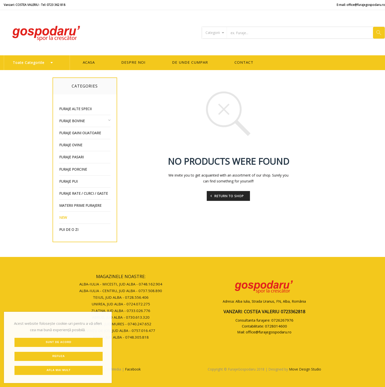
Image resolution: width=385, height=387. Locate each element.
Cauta (379, 32)
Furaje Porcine (73, 169)
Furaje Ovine (70, 145)
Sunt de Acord (58, 342)
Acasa (89, 62)
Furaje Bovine (72, 121)
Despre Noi (133, 62)
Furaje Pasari (71, 157)
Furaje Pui (68, 181)
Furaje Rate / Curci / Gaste (83, 193)
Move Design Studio (305, 369)
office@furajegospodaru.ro (268, 331)
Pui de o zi (68, 229)
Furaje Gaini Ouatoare (80, 133)
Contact (243, 62)
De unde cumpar (190, 62)
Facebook (133, 369)
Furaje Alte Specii (75, 108)
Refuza (58, 356)
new (63, 217)
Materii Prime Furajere (80, 205)
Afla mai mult (58, 370)
